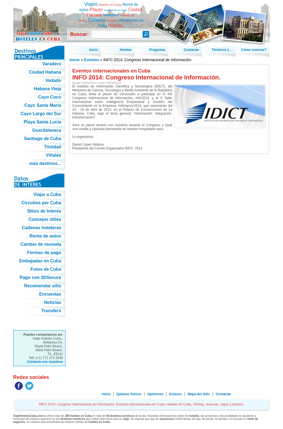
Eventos (91, 60)
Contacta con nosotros (45, 362)
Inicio (75, 60)
